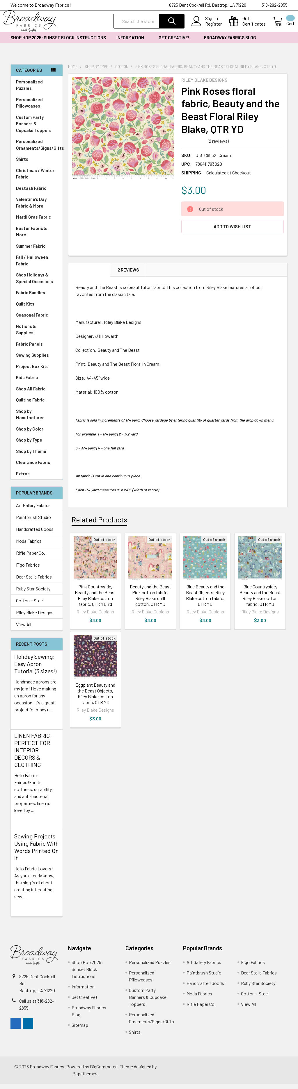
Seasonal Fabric (36, 320)
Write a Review (246, 146)
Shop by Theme (36, 456)
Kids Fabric (36, 382)
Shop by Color (36, 434)
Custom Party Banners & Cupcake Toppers (36, 129)
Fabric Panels (36, 349)
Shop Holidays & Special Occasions (36, 283)
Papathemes (84, 1078)
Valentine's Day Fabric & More (31, 208)
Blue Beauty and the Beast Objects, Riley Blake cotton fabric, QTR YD (205, 600)
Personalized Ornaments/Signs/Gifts (39, 150)
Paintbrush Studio (33, 522)
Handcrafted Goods (35, 534)
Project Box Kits (32, 371)
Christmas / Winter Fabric (35, 179)
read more (24, 725)
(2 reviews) (218, 146)
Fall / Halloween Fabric (32, 266)
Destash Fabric (31, 193)
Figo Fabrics (28, 570)
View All (23, 629)
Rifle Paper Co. (30, 558)
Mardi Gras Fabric (33, 222)
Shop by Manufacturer (36, 420)
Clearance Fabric (33, 467)
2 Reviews (128, 275)
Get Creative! (176, 42)
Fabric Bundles (30, 297)
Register (206, 27)
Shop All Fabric (36, 394)
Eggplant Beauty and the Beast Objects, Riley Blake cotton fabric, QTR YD (95, 698)
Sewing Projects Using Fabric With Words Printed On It (36, 852)
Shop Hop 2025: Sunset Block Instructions (58, 42)
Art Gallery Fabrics (33, 510)
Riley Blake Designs (35, 617)
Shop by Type (36, 445)
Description (89, 275)
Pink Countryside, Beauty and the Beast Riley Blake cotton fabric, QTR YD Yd (95, 600)
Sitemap (80, 1030)
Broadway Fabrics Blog (230, 42)
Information (132, 42)
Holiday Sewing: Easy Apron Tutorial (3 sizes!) (35, 669)
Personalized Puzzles (29, 90)
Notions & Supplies (36, 335)
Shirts (36, 164)
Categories (29, 75)
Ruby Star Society (33, 594)
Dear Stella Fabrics (34, 582)
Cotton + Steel (30, 605)
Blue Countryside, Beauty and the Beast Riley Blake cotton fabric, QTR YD (260, 600)
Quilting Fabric (30, 405)
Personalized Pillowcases (36, 108)
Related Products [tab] (99, 524)
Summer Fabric (30, 251)
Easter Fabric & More (31, 237)
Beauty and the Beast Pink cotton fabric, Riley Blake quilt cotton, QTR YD (150, 600)
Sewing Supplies (32, 360)
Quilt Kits (25, 309)
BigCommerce (104, 1071)
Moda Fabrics (29, 546)
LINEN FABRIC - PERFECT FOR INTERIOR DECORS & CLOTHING (33, 755)
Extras (36, 479)
